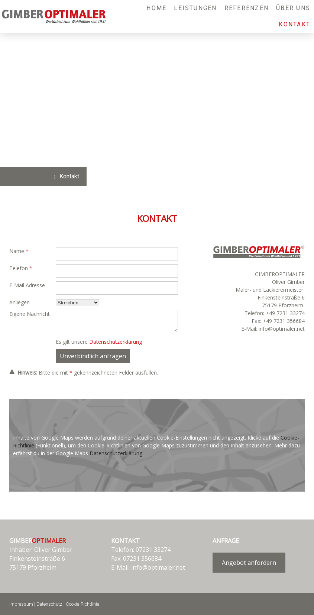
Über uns (293, 8)
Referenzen (246, 8)
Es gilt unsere (99, 341)
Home (156, 8)
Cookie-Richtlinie (82, 604)
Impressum (21, 604)
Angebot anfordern (249, 563)
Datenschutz (49, 604)
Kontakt (294, 24)
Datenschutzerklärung (115, 341)
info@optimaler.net (158, 567)
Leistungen (195, 8)
